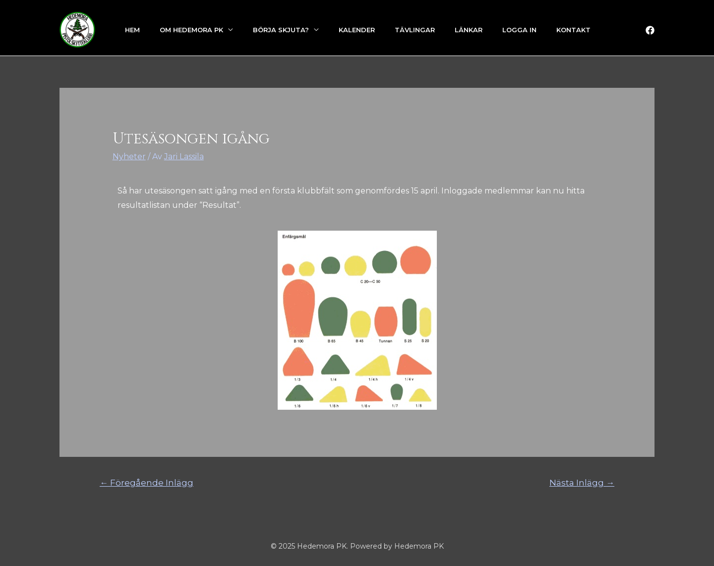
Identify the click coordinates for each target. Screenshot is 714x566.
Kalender (357, 30)
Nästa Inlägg (581, 482)
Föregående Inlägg (146, 482)
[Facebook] (650, 30)
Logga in (519, 30)
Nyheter (129, 156)
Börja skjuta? (281, 30)
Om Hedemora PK (191, 30)
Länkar (468, 30)
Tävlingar (415, 30)
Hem (132, 30)
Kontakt (573, 30)
